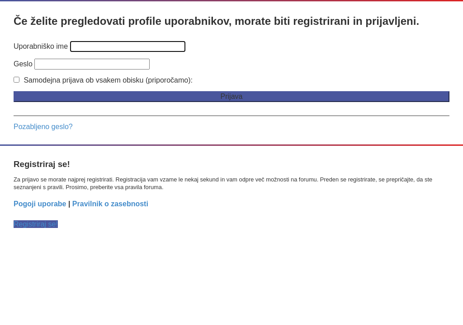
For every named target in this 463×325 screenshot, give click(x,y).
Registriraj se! (36, 224)
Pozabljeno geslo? (43, 126)
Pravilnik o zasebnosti (110, 204)
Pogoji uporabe (40, 204)
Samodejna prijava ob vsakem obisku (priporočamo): (103, 80)
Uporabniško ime (41, 46)
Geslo (23, 64)
